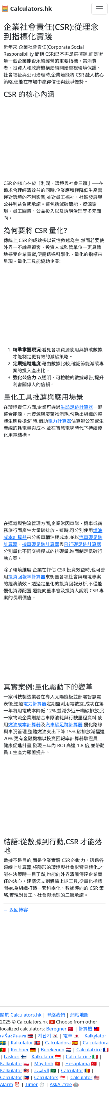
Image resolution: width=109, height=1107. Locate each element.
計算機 (85, 1029)
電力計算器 (59, 421)
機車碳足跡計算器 (40, 544)
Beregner (56, 1029)
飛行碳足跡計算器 (82, 544)
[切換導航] (99, 8)
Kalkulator (22, 1042)
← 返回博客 (15, 910)
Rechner (20, 1049)
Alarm (6, 1084)
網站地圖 (79, 1015)
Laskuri (11, 1056)
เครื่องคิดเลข (13, 1035)
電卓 (67, 1035)
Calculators (46, 1077)
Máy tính (43, 1063)
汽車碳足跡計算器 (64, 724)
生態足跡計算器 (76, 407)
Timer (31, 1084)
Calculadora (58, 1042)
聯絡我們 (56, 1015)
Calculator (72, 1070)
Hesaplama (77, 1063)
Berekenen (52, 1049)
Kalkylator (95, 1035)
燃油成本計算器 (24, 724)
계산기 (44, 1035)
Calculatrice (89, 1049)
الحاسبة (41, 1070)
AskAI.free (61, 1084)
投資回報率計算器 (26, 577)
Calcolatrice (78, 1056)
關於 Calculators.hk (21, 1015)
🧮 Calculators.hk (26, 8)
